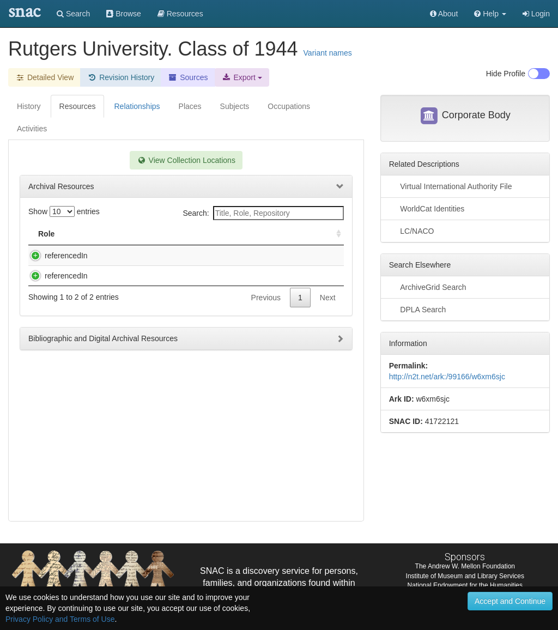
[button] (490, 13)
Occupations (289, 106)
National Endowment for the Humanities (465, 585)
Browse (123, 13)
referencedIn (55, 255)
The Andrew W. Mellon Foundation (465, 566)
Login (536, 13)
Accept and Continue (510, 601)
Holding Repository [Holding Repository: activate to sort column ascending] (273, 233)
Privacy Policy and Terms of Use (59, 619)
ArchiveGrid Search (427, 287)
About (444, 13)
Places (190, 106)
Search (73, 13)
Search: (263, 213)
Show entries (64, 211)
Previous (266, 330)
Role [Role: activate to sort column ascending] (46, 233)
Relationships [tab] (137, 106)
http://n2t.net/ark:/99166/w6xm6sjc (447, 376)
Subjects (235, 106)
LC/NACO (411, 230)
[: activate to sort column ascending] (334, 234)
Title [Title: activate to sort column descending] (100, 233)
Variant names (328, 53)
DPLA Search (417, 309)
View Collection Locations (186, 160)
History (29, 106)
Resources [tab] (77, 106)
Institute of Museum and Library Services (465, 576)
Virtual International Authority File (450, 186)
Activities (32, 128)
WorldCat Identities (427, 208)
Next (328, 330)
